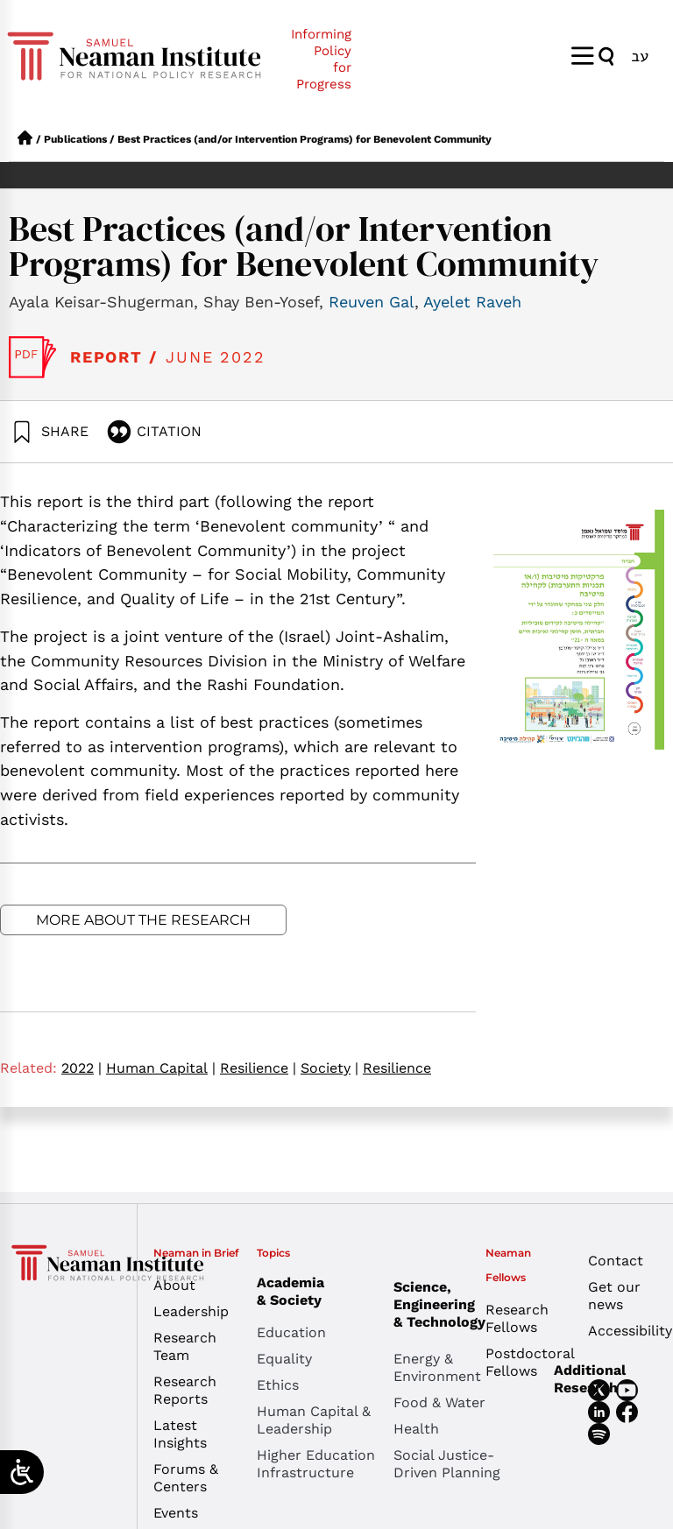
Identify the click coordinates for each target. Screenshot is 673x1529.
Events (175, 1512)
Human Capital (161, 1068)
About (174, 1285)
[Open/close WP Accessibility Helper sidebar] (22, 1472)
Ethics (278, 1385)
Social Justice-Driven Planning (446, 1464)
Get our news (614, 1296)
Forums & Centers (185, 1478)
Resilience (258, 1068)
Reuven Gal (371, 301)
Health (416, 1428)
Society (329, 1068)
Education (291, 1332)
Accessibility (626, 1330)
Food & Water (439, 1402)
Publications (75, 139)
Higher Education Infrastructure (316, 1464)
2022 (81, 1068)
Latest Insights (180, 1434)
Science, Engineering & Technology (461, 1304)
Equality (284, 1358)
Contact (615, 1260)
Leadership (191, 1311)
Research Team (184, 1346)
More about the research (143, 920)
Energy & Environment (437, 1367)
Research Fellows (517, 1318)
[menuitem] (639, 55)
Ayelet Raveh (472, 301)
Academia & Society (295, 1291)
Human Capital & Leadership (314, 1420)
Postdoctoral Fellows (523, 1362)
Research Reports (184, 1390)
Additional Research (590, 1379)
